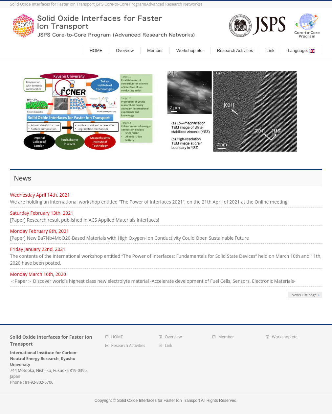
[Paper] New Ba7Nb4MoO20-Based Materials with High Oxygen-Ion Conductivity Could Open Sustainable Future (129, 238)
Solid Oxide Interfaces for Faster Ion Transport (158, 400)
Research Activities (128, 345)
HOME (117, 337)
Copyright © (106, 400)
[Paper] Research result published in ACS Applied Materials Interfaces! (84, 220)
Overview (173, 337)
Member (226, 337)
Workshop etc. (285, 337)
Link (168, 345)
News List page (304, 294)
